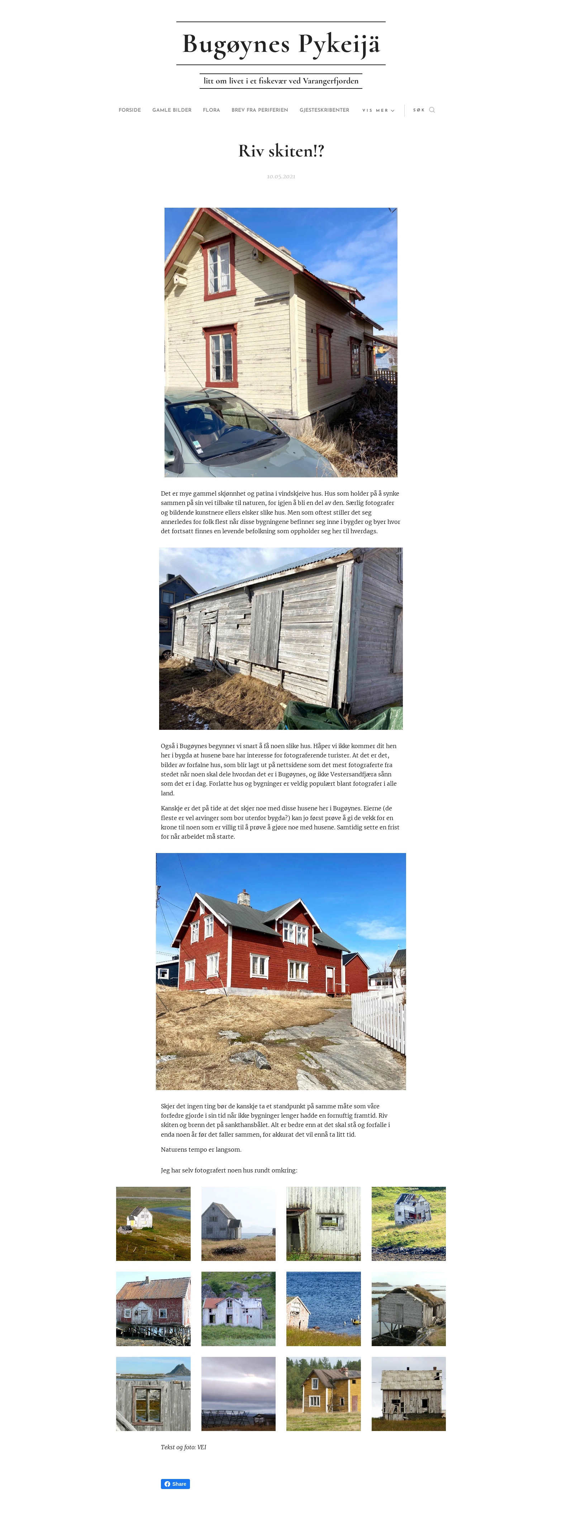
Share (175, 1484)
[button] (409, 111)
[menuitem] (149, 111)
